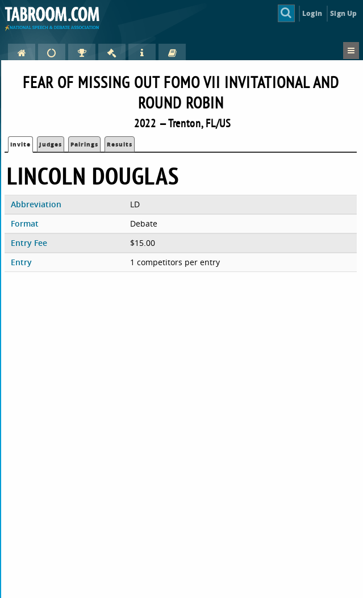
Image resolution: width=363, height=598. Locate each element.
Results (119, 144)
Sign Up (343, 13)
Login (312, 13)
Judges (50, 144)
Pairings (84, 144)
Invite (20, 144)
